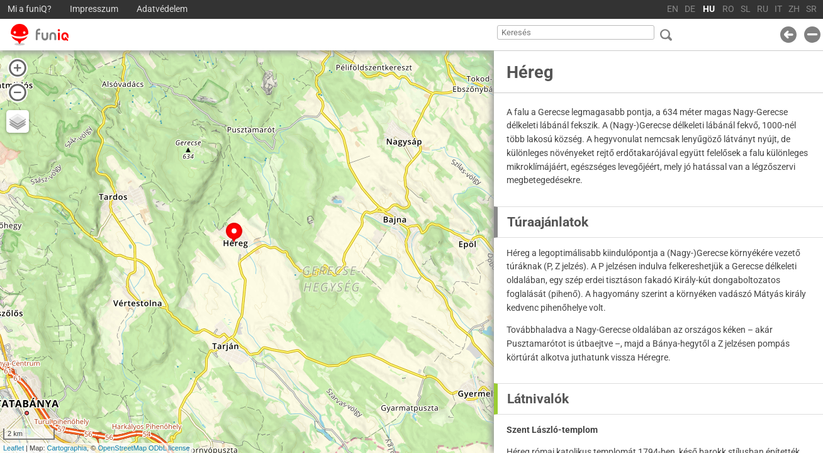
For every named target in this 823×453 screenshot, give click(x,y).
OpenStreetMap (122, 448)
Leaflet (13, 448)
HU (709, 9)
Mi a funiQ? (30, 9)
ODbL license (169, 448)
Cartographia (67, 448)
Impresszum (94, 9)
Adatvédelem (162, 9)
